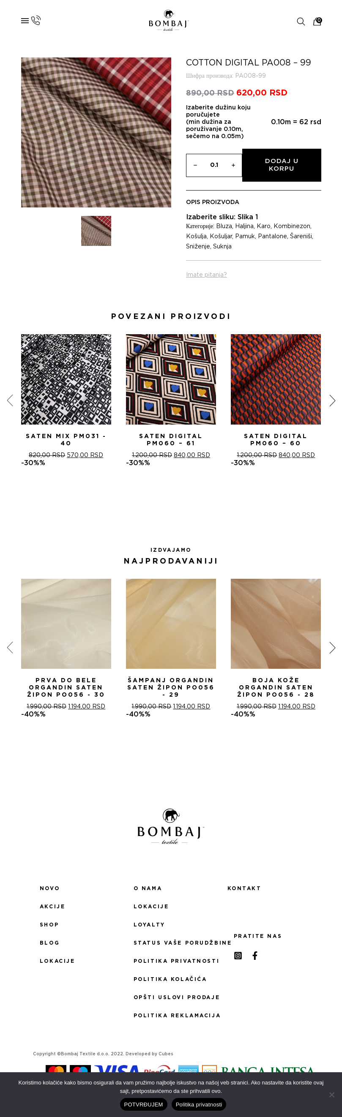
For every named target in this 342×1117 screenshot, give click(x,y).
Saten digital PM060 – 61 (171, 440)
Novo (50, 888)
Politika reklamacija (171, 1015)
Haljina (244, 226)
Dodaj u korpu (281, 165)
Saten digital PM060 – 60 (276, 440)
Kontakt (244, 888)
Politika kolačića (170, 979)
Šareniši (301, 237)
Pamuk (245, 237)
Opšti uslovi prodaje (171, 997)
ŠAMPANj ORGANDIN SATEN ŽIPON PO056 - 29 (171, 688)
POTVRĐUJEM (143, 1104)
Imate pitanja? (206, 275)
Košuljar (221, 237)
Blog (50, 942)
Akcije (52, 906)
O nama (148, 888)
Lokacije (57, 961)
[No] (331, 1094)
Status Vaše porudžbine (171, 942)
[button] (161, 497)
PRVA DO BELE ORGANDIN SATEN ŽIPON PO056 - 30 (66, 688)
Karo (264, 226)
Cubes (166, 1054)
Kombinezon (292, 226)
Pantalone (272, 237)
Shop (49, 924)
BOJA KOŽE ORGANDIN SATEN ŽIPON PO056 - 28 (276, 688)
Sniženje (198, 247)
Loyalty (149, 924)
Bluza (224, 226)
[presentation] (9, 400)
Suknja (222, 247)
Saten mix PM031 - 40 (66, 440)
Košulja (196, 237)
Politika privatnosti (171, 961)
